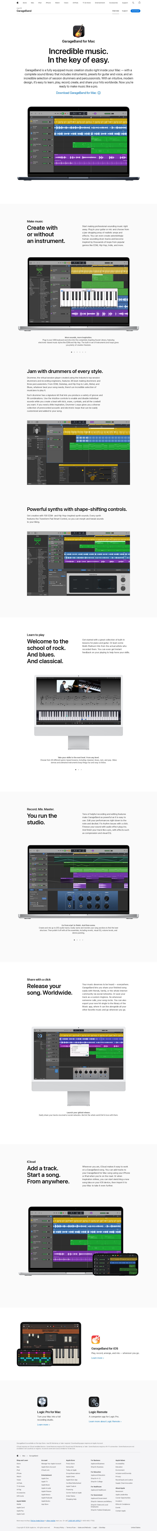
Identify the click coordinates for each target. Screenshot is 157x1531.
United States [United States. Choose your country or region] (135, 1527)
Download (136, 11)
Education (119, 1467)
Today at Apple (71, 1470)
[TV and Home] (87, 3)
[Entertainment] (100, 3)
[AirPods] (75, 3)
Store (18, 1464)
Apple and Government (99, 1498)
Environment (120, 1470)
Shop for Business (97, 1467)
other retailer (50, 1521)
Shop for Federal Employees (100, 1510)
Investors (119, 1501)
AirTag (19, 1490)
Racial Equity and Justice (124, 1480)
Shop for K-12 (95, 1478)
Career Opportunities (123, 1498)
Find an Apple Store (37, 1521)
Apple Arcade (46, 1488)
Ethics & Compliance (123, 1504)
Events (118, 1507)
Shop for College (96, 1482)
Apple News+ (46, 1495)
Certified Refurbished (73, 1483)
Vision (19, 1480)
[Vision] (66, 3)
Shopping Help (71, 1499)
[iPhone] (48, 3)
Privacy (118, 1476)
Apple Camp (70, 1476)
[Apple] (17, 3)
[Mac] (32, 3)
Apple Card (20, 1507)
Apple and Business (97, 1464)
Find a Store (70, 1464)
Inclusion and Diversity (123, 1473)
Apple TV (44, 1482)
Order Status (70, 1496)
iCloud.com (45, 1470)
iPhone (19, 1473)
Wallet (19, 1504)
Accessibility (120, 1464)
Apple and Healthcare (98, 1490)
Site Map (102, 1527)
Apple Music (45, 1485)
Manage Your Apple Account (51, 1464)
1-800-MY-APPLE (74, 1521)
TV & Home (21, 1486)
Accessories (21, 1493)
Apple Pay (20, 1511)
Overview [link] (115, 11)
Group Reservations (73, 1473)
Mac (18, 1467)
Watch (19, 1476)
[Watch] (57, 3)
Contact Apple (120, 1511)
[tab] (71, 352)
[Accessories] (113, 3)
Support (125, 11)
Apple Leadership (122, 1495)
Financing (69, 1490)
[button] (133, 3)
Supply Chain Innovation (124, 1483)
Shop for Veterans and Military (101, 1501)
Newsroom (119, 1491)
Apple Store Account (48, 1467)
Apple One (45, 1478)
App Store (44, 1504)
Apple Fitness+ (46, 1491)
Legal (95, 1527)
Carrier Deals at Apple (74, 1493)
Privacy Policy (59, 1527)
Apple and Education (98, 1475)
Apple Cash (21, 1514)
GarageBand (24, 9)
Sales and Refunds (84, 1527)
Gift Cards (20, 1496)
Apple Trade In (71, 1486)
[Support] (125, 3)
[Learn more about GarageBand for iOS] (97, 1358)
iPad (18, 1470)
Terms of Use (71, 1527)
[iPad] (39, 3)
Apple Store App (71, 1480)
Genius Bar (70, 1467)
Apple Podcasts (46, 1498)
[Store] (25, 3)
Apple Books (45, 1501)
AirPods (19, 1483)
